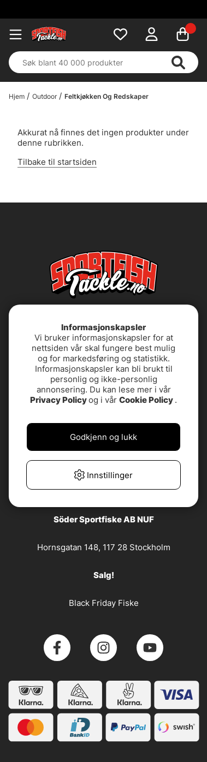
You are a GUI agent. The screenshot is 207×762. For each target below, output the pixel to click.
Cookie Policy (146, 400)
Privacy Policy (58, 400)
